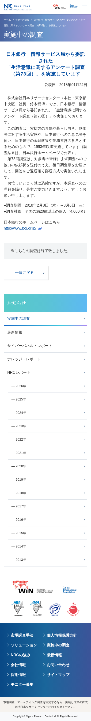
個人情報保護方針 (62, 635)
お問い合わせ (58, 665)
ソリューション (24, 645)
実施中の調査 (58, 645)
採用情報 (18, 675)
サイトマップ (58, 675)
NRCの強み (20, 655)
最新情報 (54, 655)
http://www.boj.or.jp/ (20, 228)
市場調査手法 (22, 635)
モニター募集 (22, 685)
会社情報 (18, 665)
